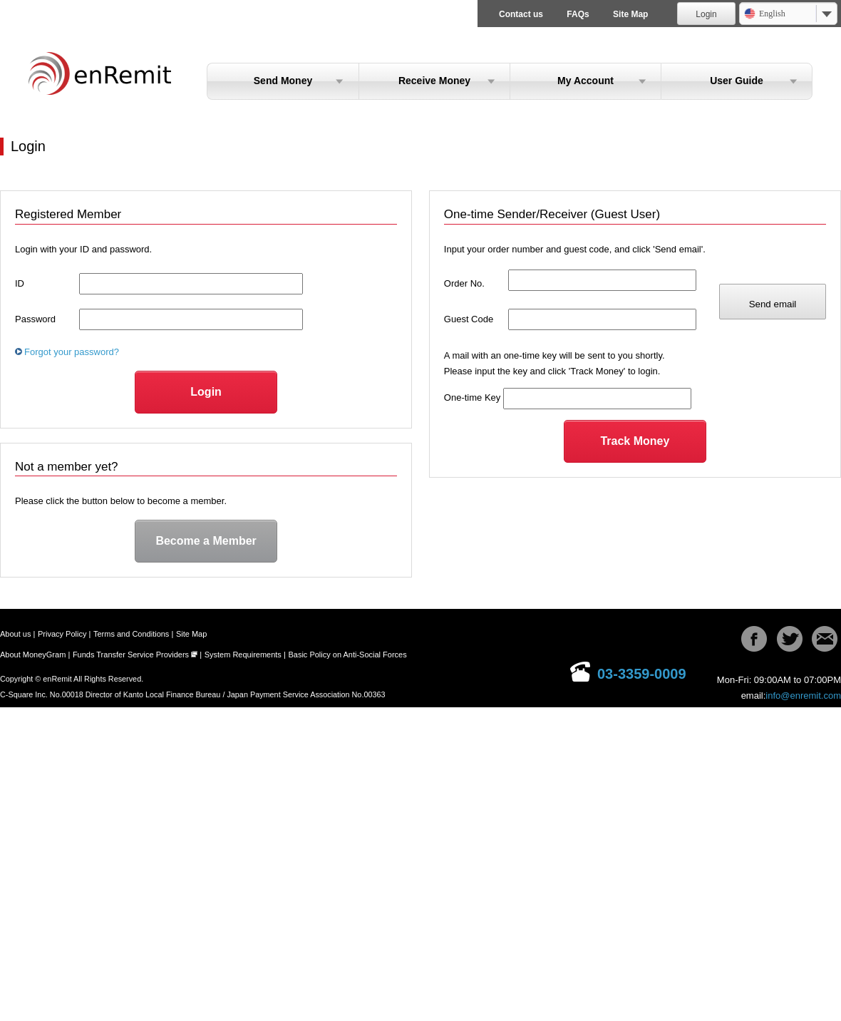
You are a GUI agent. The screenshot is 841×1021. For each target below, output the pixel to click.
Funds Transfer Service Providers (131, 654)
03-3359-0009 (641, 674)
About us (15, 634)
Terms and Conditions (131, 634)
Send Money (283, 80)
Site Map (630, 14)
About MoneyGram (33, 654)
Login (706, 14)
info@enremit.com (803, 695)
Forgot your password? (71, 352)
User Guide (736, 80)
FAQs (578, 14)
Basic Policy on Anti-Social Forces (347, 654)
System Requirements (243, 654)
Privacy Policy (62, 634)
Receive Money (434, 80)
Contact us (521, 14)
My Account (585, 80)
